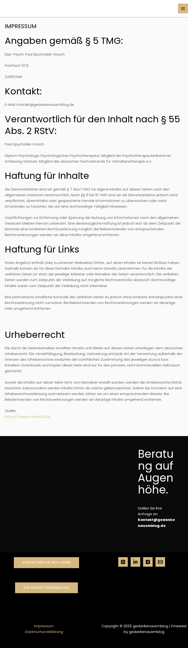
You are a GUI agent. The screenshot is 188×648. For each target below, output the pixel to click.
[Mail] (160, 562)
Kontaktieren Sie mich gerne (46, 562)
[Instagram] (123, 562)
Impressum (44, 626)
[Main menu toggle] (183, 9)
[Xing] (148, 562)
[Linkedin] (135, 562)
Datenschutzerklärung (44, 631)
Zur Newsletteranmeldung (46, 588)
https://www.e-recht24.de (27, 416)
